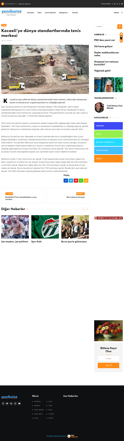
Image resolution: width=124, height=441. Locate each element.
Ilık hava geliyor (103, 46)
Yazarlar (75, 13)
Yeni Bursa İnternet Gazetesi (56, 436)
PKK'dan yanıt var (104, 40)
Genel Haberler (50, 13)
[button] (83, 209)
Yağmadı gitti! (102, 71)
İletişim (116, 13)
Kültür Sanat (38, 414)
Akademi (37, 405)
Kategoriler (63, 13)
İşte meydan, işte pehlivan (14, 242)
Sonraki (80, 193)
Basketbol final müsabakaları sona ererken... (21, 198)
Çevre (50, 401)
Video (39, 13)
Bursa (50, 410)
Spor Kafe (36, 242)
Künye (36, 418)
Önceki (9, 193)
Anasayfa (30, 13)
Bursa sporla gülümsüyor (74, 242)
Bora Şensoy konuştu (76, 197)
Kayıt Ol (108, 365)
